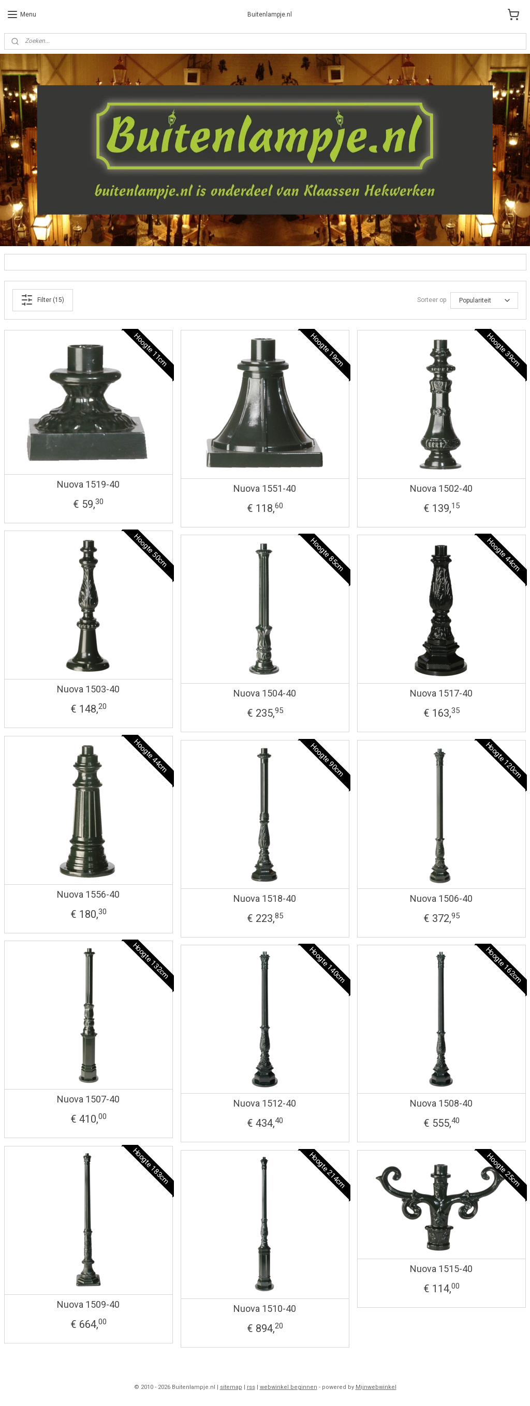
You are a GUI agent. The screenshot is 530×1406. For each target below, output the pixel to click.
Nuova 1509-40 (88, 1304)
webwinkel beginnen (288, 1387)
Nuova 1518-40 (264, 898)
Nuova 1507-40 (88, 1099)
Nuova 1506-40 (441, 898)
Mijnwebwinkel (376, 1387)
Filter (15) (42, 300)
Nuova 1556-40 (88, 894)
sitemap (231, 1387)
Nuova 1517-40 (441, 693)
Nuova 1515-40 (441, 1268)
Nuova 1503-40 (88, 689)
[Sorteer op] (484, 300)
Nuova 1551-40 (264, 488)
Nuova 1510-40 (264, 1308)
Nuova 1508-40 (441, 1103)
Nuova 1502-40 (441, 488)
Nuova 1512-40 (264, 1103)
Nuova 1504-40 (264, 693)
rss (251, 1387)
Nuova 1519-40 (88, 484)
